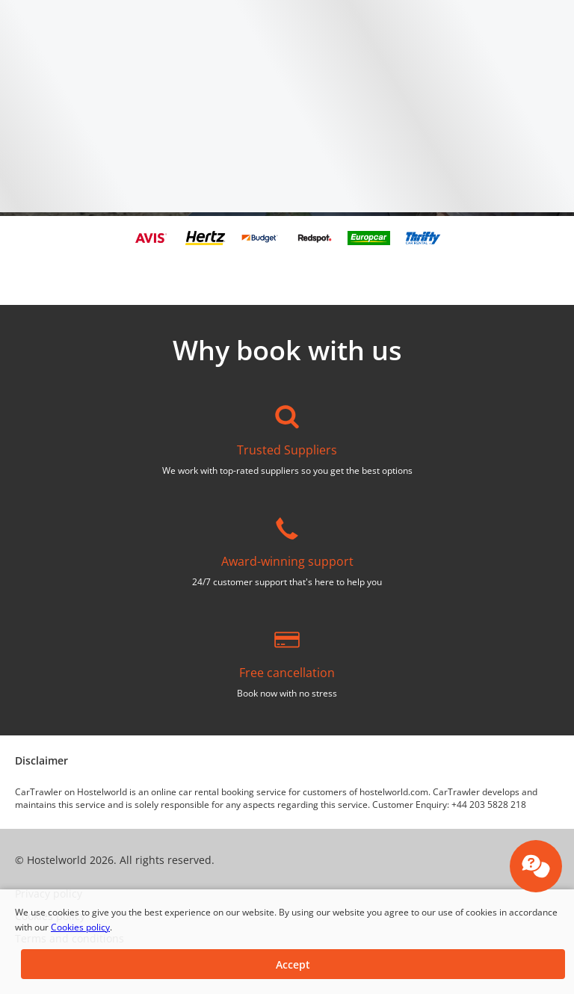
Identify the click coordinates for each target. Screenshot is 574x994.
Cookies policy (80, 927)
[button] (293, 964)
